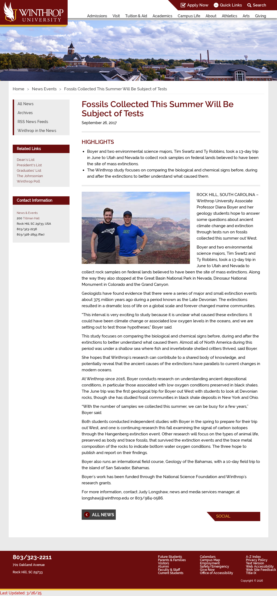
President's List (29, 165)
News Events (44, 89)
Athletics (229, 16)
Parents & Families (172, 560)
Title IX (251, 573)
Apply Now (197, 5)
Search (259, 5)
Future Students (170, 557)
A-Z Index (253, 557)
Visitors (163, 563)
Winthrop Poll (28, 181)
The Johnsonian (30, 176)
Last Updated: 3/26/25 (21, 593)
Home (18, 89)
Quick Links (231, 5)
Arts (246, 16)
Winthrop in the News (37, 130)
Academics (162, 16)
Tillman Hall (31, 218)
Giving (260, 16)
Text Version (255, 563)
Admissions (97, 16)
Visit (116, 16)
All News (26, 104)
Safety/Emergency (214, 566)
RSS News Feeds (33, 122)
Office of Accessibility (216, 573)
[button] (21, 44)
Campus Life (189, 16)
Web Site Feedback (261, 570)
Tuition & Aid (136, 16)
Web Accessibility (260, 566)
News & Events (27, 213)
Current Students (170, 573)
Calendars (208, 557)
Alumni (163, 566)
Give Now (207, 570)
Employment (210, 563)
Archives (25, 113)
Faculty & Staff (169, 570)
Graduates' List (29, 170)
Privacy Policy (257, 560)
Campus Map (210, 560)
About (211, 16)
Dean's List (26, 160)
